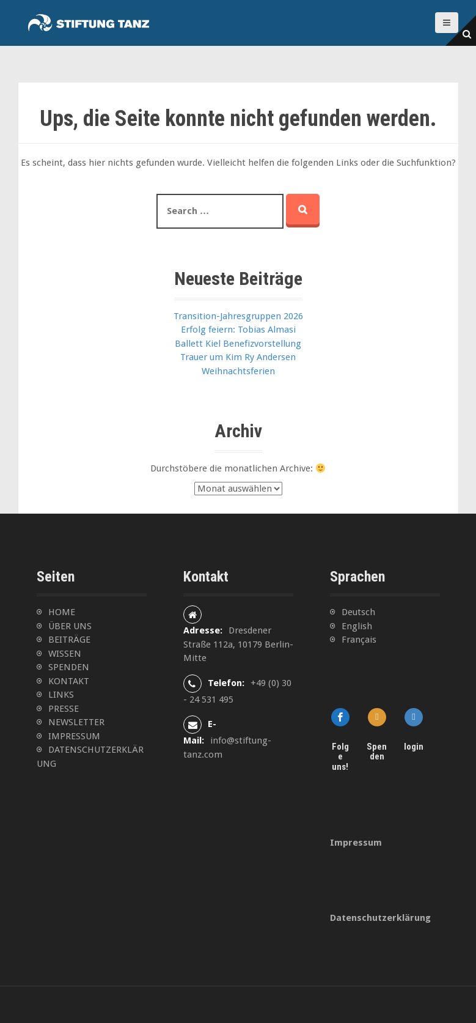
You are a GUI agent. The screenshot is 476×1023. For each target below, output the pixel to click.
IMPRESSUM (74, 736)
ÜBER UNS (70, 626)
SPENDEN (68, 667)
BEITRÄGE (69, 639)
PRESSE (63, 708)
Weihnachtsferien (238, 371)
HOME (61, 612)
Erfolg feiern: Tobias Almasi (238, 329)
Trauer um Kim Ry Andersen (238, 357)
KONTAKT (68, 681)
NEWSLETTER (76, 722)
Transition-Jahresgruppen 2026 (238, 316)
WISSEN (64, 653)
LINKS (61, 694)
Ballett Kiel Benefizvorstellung (238, 343)
